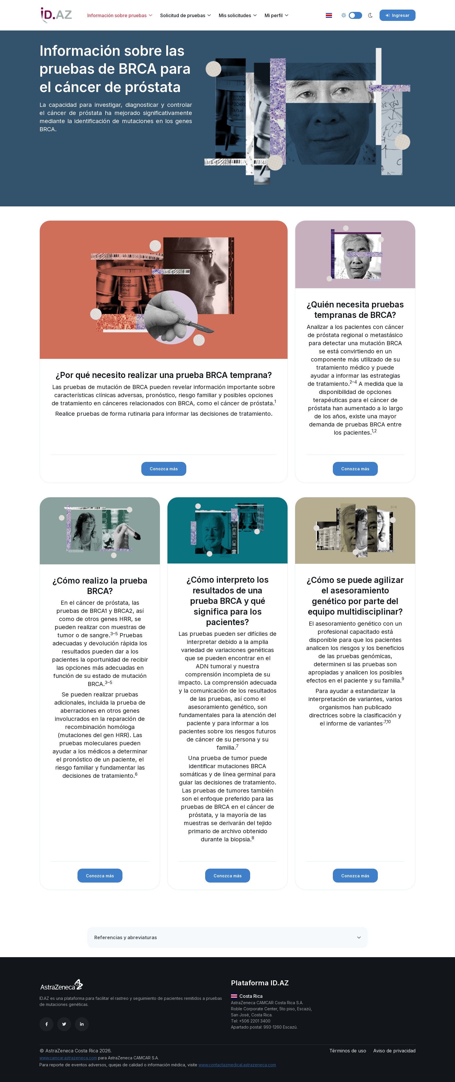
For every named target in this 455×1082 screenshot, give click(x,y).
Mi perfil (274, 15)
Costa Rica (247, 996)
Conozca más (164, 468)
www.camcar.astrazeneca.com (68, 1057)
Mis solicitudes (235, 15)
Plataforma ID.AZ (260, 983)
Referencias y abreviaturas (125, 937)
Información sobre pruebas (117, 15)
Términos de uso (347, 1051)
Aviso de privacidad (394, 1051)
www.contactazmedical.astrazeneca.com (237, 1064)
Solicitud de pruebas (182, 15)
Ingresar (397, 15)
